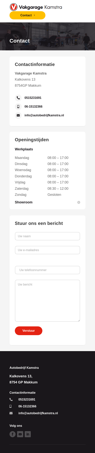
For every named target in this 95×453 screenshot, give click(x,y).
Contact (26, 15)
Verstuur (28, 330)
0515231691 (33, 97)
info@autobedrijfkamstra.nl (44, 115)
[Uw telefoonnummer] (47, 270)
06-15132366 (33, 106)
